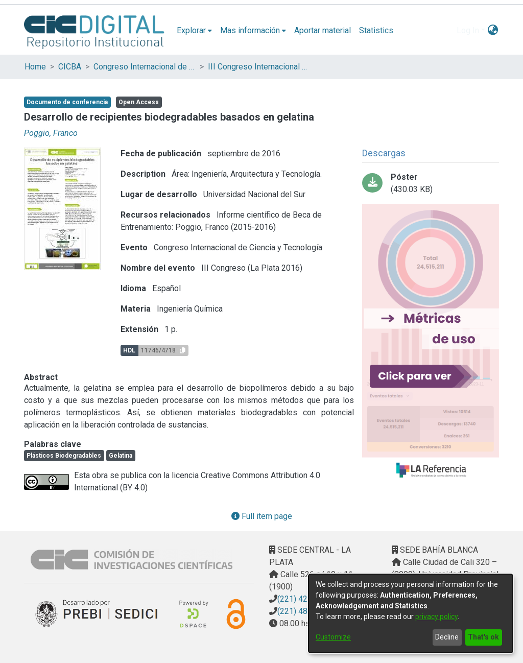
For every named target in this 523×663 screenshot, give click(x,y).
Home (35, 67)
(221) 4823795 (303, 611)
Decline (447, 637)
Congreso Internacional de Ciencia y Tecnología (144, 67)
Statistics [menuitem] (376, 30)
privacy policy (436, 616)
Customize (333, 637)
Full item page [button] (261, 516)
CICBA (69, 67)
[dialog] (410, 613)
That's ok (483, 637)
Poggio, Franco (51, 133)
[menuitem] (194, 31)
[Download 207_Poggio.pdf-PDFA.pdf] (430, 183)
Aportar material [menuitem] (322, 30)
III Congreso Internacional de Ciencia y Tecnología (259, 67)
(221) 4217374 (303, 599)
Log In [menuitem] (468, 30)
